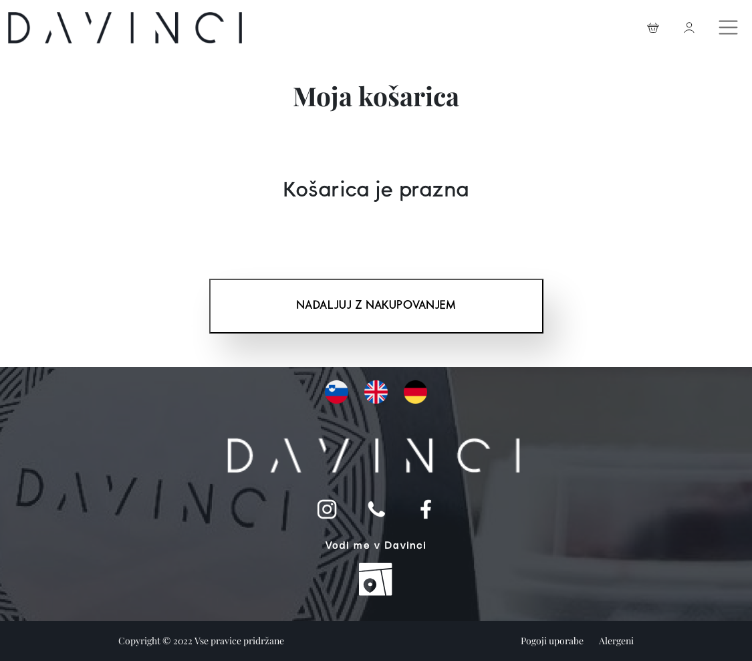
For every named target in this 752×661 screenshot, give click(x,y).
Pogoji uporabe (553, 640)
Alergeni (616, 640)
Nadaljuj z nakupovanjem (376, 305)
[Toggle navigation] (730, 24)
